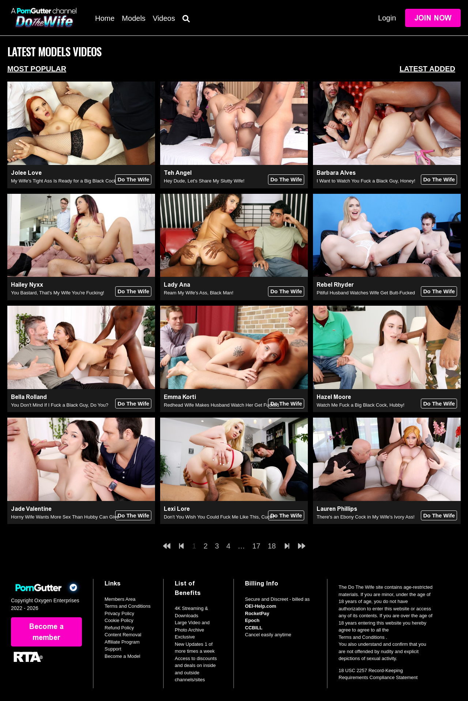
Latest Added (427, 69)
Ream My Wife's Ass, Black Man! (198, 292)
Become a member (46, 632)
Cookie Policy (119, 620)
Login (387, 18)
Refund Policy (119, 627)
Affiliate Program (122, 642)
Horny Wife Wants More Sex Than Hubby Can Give (65, 517)
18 (272, 546)
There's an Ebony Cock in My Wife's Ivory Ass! (366, 517)
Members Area (120, 599)
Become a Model (122, 656)
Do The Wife (133, 179)
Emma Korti (180, 396)
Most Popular (36, 69)
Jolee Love (26, 172)
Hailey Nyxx (27, 284)
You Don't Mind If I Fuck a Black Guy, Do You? (59, 405)
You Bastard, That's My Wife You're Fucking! (57, 292)
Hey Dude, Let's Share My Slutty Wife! (204, 181)
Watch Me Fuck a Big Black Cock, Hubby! (360, 405)
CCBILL (254, 627)
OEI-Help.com (260, 606)
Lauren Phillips (337, 508)
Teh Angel (178, 172)
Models (133, 18)
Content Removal (123, 634)
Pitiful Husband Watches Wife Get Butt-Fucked (366, 292)
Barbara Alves (336, 172)
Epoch (252, 620)
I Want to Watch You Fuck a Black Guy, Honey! (366, 181)
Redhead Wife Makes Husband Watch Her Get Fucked (221, 405)
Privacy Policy (119, 613)
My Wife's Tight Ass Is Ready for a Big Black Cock (63, 181)
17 (256, 546)
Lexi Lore (177, 508)
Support (113, 649)
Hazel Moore (334, 396)
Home (104, 18)
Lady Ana (177, 284)
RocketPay (257, 613)
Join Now (433, 18)
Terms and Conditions (128, 606)
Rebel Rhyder (335, 284)
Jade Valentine (31, 508)
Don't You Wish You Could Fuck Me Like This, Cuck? (219, 517)
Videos (164, 18)
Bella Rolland (29, 396)
